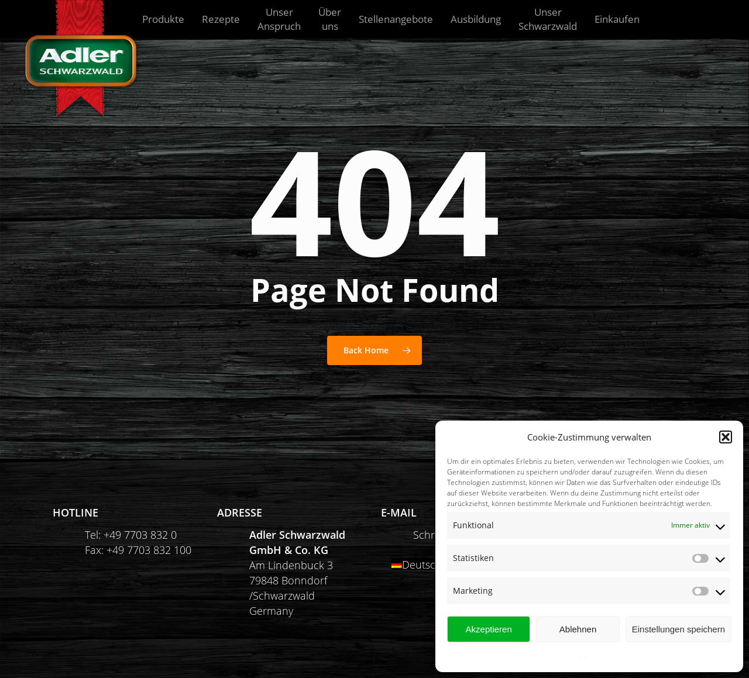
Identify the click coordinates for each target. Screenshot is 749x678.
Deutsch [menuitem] (422, 564)
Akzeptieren (489, 629)
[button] (725, 437)
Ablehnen (577, 629)
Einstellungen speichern (678, 629)
